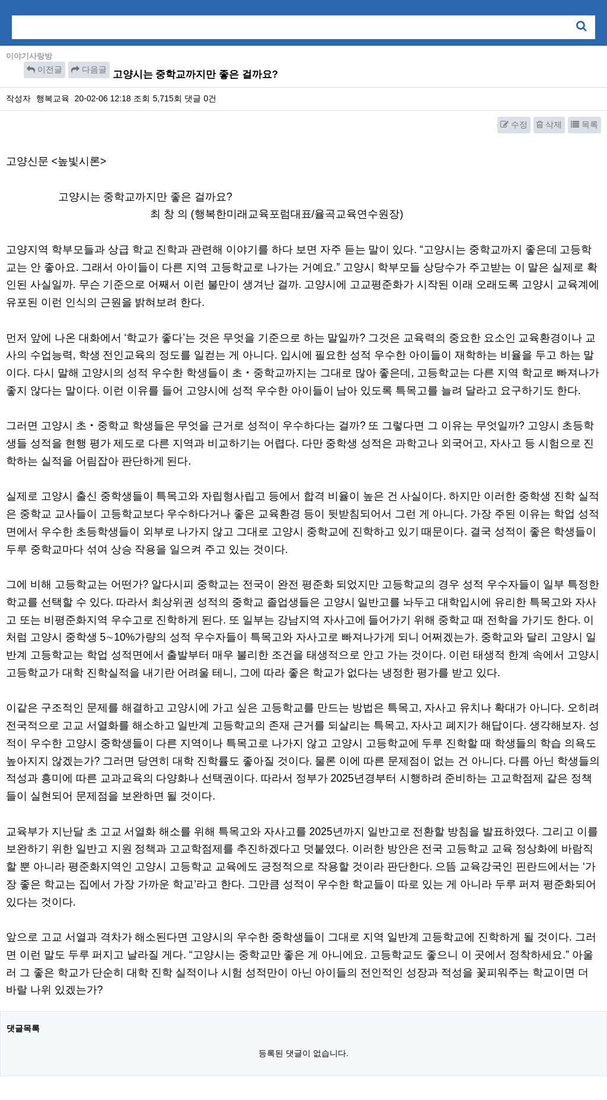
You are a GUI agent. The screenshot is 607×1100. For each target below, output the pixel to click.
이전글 (44, 69)
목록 (584, 124)
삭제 (549, 124)
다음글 (89, 69)
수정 (514, 124)
